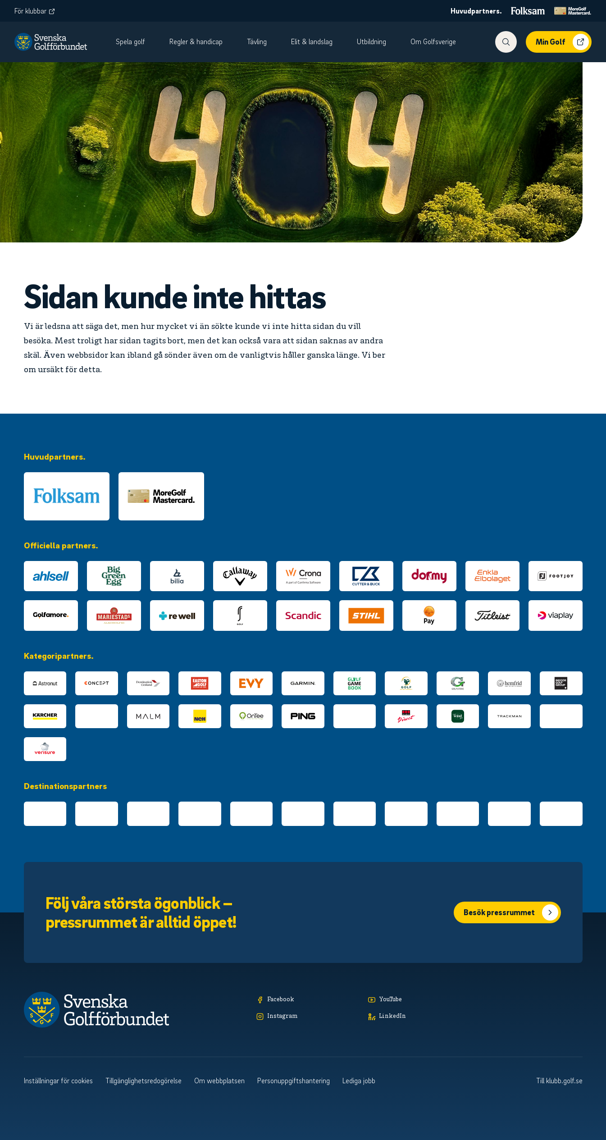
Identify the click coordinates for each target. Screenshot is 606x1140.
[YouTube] (419, 1000)
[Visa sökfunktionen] (506, 42)
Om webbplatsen (219, 1080)
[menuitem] (135, 42)
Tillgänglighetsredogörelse (143, 1080)
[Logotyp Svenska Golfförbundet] (50, 42)
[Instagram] (307, 1016)
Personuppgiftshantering (293, 1080)
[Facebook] (307, 1000)
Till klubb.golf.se (559, 1080)
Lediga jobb (358, 1080)
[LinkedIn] (419, 1016)
